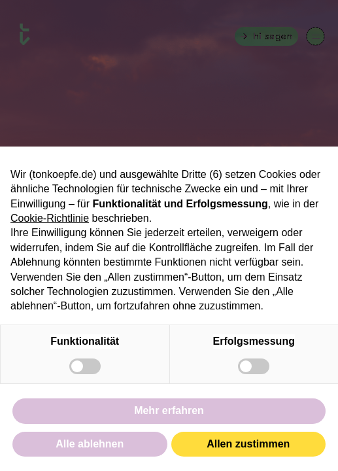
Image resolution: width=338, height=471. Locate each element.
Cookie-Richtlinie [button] (49, 218)
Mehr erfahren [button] (169, 410)
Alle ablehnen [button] (90, 443)
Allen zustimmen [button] (248, 443)
